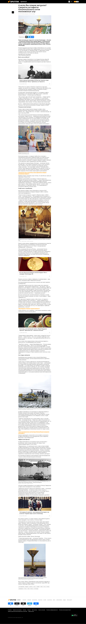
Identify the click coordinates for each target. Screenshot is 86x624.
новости (24, 599)
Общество (26, 586)
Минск (25, 588)
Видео (64, 599)
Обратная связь (31, 611)
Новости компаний (41, 609)
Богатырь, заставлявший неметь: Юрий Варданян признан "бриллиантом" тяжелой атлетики (33, 329)
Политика (40, 599)
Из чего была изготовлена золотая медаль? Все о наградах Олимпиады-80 (33, 273)
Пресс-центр (69, 599)
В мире (44, 599)
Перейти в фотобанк (28, 34)
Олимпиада (36, 588)
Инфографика (59, 599)
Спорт (34, 586)
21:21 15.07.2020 (21, 13)
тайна (41, 586)
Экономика (34, 599)
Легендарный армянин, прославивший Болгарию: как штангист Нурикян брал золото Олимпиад (34, 512)
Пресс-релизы (34, 609)
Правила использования (17, 609)
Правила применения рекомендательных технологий (17, 611)
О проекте (10, 609)
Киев (28, 588)
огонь (44, 586)
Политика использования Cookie (65, 609)
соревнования (21, 588)
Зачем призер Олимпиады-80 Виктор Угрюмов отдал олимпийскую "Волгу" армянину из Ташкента (34, 80)
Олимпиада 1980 (21, 586)
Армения (31, 586)
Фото (54, 599)
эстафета (38, 586)
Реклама (29, 609)
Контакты (24, 609)
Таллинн (31, 588)
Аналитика (49, 599)
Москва (48, 586)
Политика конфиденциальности (52, 609)
